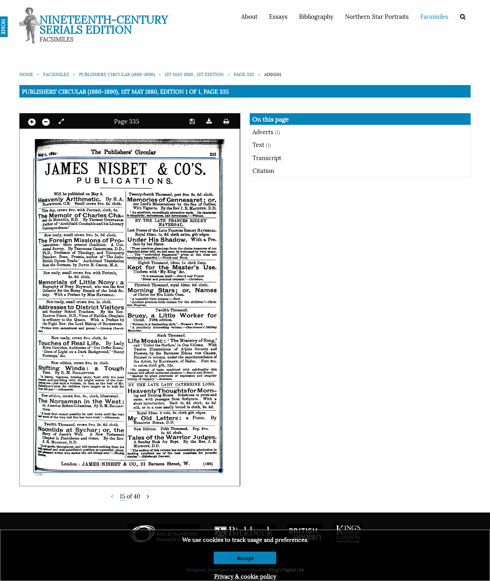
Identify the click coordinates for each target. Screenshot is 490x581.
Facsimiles (434, 16)
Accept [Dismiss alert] (245, 558)
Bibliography (316, 16)
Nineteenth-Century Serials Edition (103, 23)
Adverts (266, 131)
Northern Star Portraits (377, 16)
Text (261, 144)
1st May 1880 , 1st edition (194, 74)
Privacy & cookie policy (245, 576)
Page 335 (244, 74)
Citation (263, 170)
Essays (278, 16)
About (249, 16)
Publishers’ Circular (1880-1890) (117, 74)
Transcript (266, 157)
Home (26, 74)
